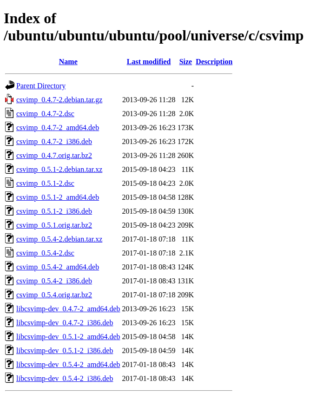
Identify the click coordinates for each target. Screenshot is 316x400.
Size (185, 62)
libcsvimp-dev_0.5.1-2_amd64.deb (68, 337)
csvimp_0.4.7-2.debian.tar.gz (59, 100)
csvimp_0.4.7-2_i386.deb (54, 141)
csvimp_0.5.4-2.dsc (45, 253)
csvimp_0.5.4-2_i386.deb (54, 281)
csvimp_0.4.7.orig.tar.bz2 (54, 155)
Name (68, 62)
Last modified (149, 62)
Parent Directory (41, 86)
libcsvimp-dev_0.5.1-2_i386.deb (64, 350)
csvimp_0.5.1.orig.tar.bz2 (54, 225)
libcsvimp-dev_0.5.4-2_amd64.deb (68, 364)
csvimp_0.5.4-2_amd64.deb (57, 267)
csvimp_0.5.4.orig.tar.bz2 (54, 295)
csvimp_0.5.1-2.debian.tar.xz (59, 169)
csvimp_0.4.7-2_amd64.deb (57, 127)
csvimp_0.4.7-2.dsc (45, 114)
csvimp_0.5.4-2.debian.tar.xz (59, 239)
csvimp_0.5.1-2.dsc (45, 183)
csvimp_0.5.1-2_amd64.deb (57, 197)
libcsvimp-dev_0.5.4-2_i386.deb (64, 378)
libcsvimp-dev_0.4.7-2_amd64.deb (68, 309)
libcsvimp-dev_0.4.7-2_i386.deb (64, 323)
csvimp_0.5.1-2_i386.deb (54, 211)
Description (214, 62)
